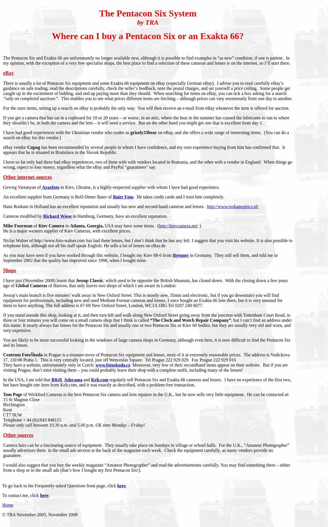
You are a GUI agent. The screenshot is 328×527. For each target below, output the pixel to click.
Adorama (73, 379)
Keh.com (99, 379)
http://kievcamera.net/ (178, 225)
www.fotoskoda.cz (113, 365)
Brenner (181, 255)
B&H (57, 379)
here (121, 485)
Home (7, 505)
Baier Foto (123, 196)
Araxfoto (50, 187)
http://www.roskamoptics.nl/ (232, 206)
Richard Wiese (57, 216)
